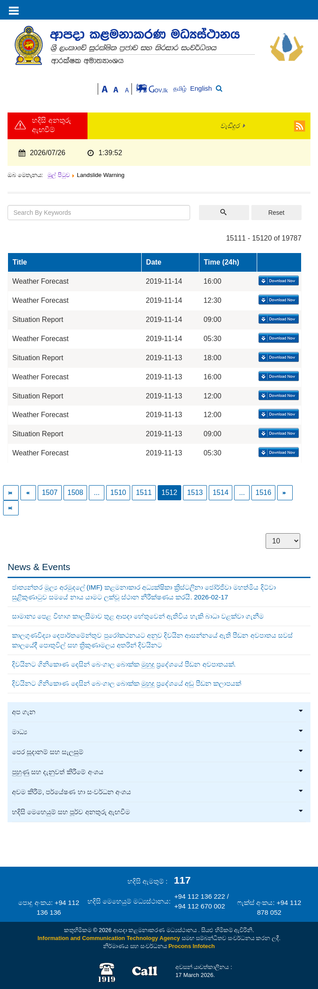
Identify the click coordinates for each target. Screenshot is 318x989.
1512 (170, 492)
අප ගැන (158, 712)
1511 (144, 492)
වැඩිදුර (229, 125)
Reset (276, 212)
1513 (195, 492)
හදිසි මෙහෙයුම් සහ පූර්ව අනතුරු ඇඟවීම (158, 812)
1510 (118, 492)
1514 (221, 492)
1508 (75, 492)
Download (278, 281)
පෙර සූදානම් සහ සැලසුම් (158, 752)
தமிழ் (180, 88)
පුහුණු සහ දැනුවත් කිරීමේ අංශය (158, 772)
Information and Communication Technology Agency (108, 938)
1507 (50, 492)
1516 (263, 492)
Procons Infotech (191, 946)
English (201, 88)
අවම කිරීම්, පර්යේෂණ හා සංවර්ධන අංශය (158, 792)
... (96, 492)
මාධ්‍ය (158, 732)
